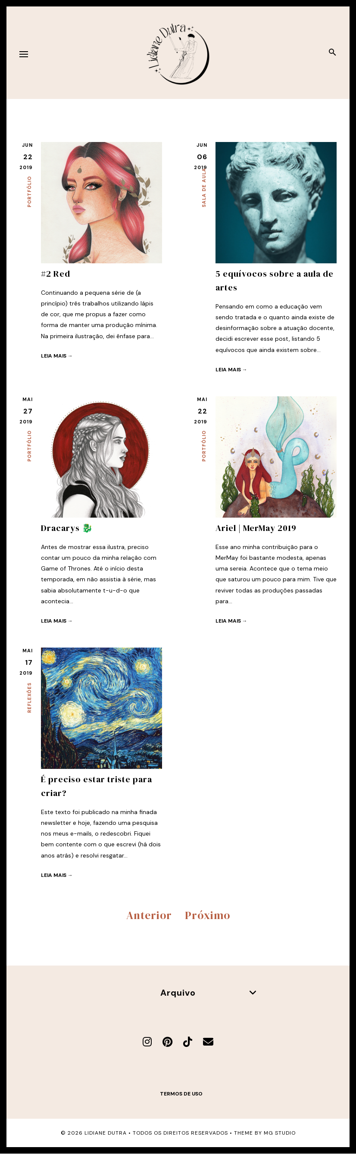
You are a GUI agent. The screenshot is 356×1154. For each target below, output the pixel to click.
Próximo (207, 915)
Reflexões (29, 697)
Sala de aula (204, 187)
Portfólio (29, 191)
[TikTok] (187, 1042)
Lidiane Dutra (105, 1132)
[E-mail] (208, 1042)
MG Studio (280, 1132)
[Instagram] (147, 1042)
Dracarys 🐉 (67, 528)
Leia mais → (57, 355)
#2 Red (55, 274)
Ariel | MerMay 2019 (256, 528)
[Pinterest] (167, 1042)
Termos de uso (181, 1093)
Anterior (149, 915)
